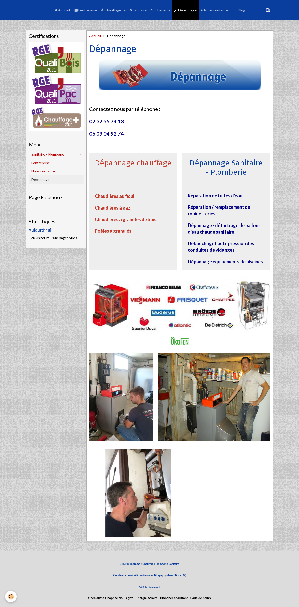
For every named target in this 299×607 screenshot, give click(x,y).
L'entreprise (85, 10)
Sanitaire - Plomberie (148, 10)
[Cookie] (11, 596)
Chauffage (111, 10)
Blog (239, 10)
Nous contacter (215, 10)
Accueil (62, 10)
